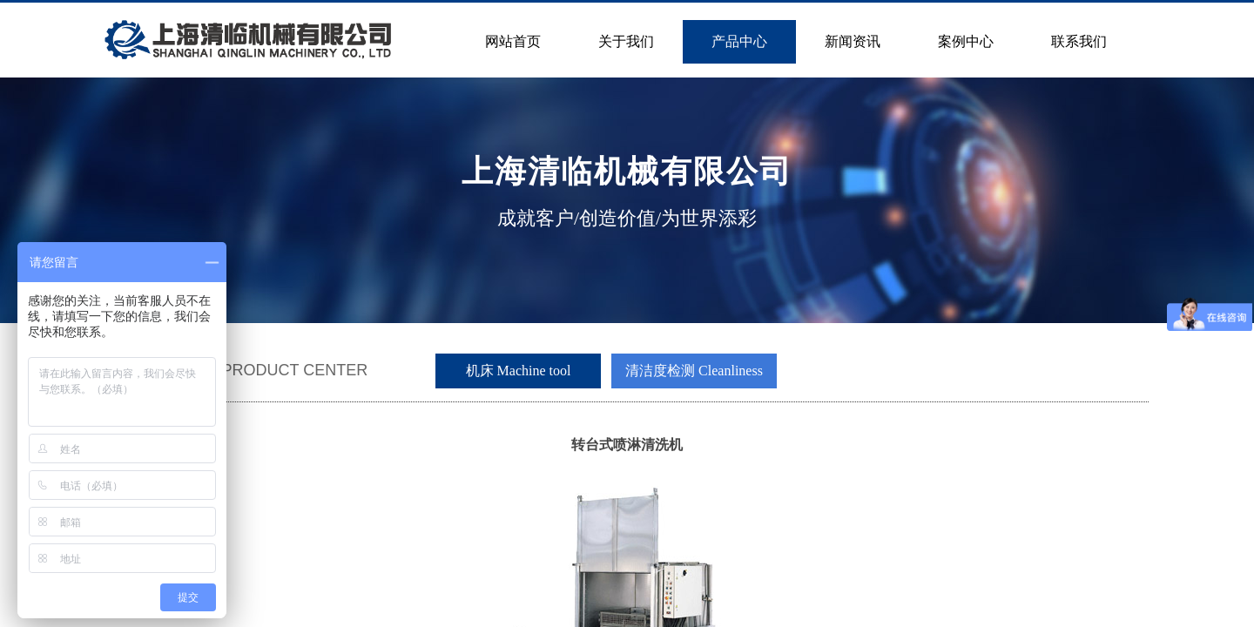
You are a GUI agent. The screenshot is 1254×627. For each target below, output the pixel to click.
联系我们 (1079, 41)
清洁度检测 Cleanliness (694, 370)
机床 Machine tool (518, 370)
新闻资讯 (852, 41)
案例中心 (966, 41)
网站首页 (513, 41)
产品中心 (739, 41)
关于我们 (626, 41)
